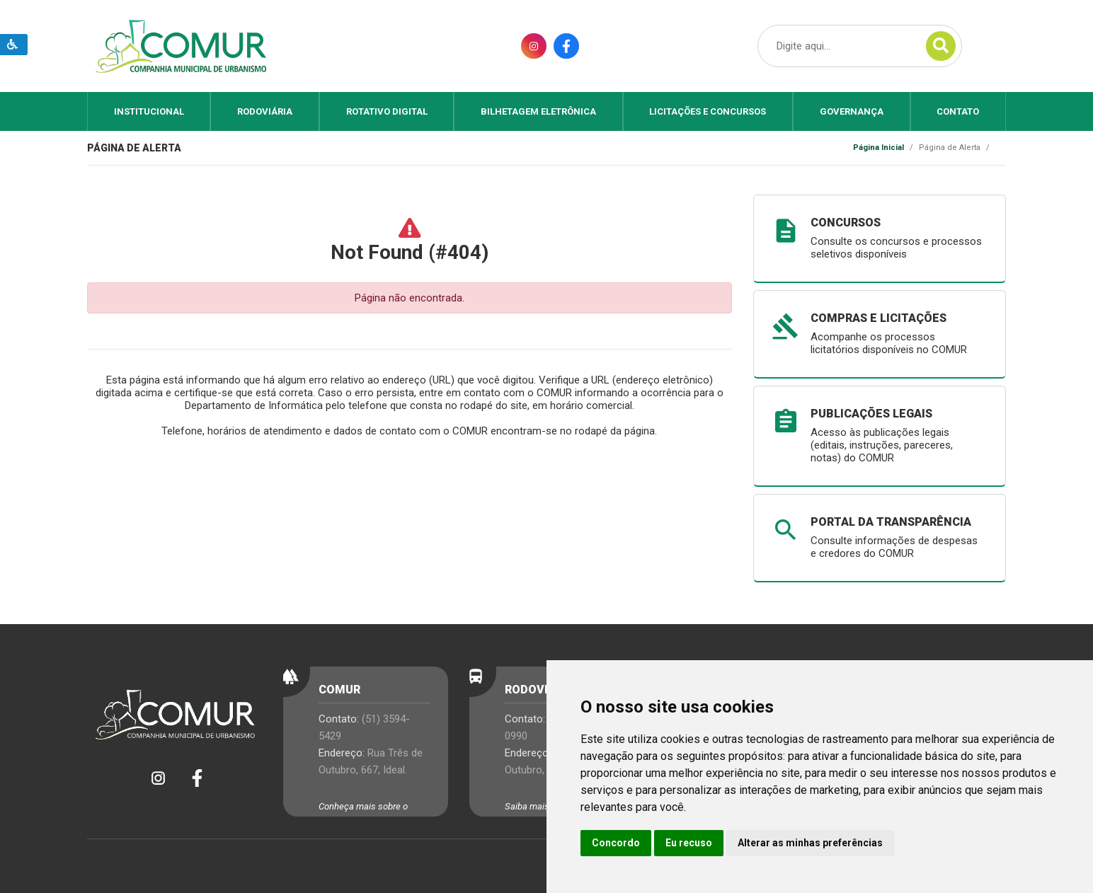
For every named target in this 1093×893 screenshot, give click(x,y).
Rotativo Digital (387, 111)
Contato (958, 111)
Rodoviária (264, 111)
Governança (851, 111)
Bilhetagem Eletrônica (538, 111)
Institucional (149, 111)
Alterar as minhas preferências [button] (810, 842)
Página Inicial (878, 147)
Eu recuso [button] (688, 842)
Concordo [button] (616, 842)
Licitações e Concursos (707, 111)
